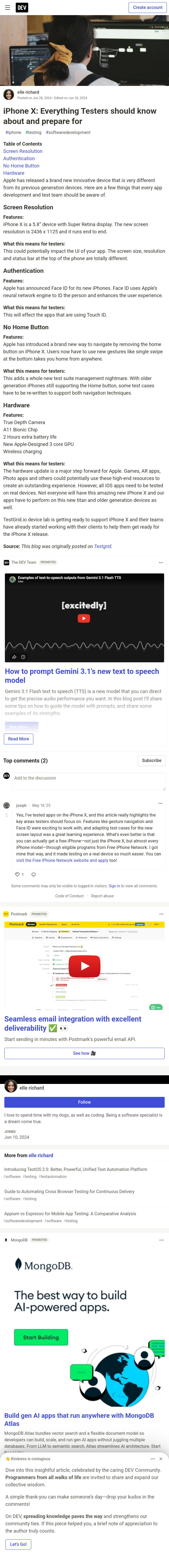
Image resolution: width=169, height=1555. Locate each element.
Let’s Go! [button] (18, 1544)
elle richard (28, 92)
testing (33, 132)
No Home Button (21, 166)
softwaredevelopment (68, 132)
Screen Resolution (23, 151)
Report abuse (102, 896)
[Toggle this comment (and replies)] (7, 815)
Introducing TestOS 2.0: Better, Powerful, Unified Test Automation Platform (84, 1173)
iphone (13, 132)
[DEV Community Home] (22, 7)
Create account (147, 7)
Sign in (114, 886)
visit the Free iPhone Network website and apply (62, 860)
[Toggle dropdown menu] (161, 562)
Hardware (13, 173)
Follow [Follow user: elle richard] (84, 1102)
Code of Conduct (69, 896)
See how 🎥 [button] (84, 1053)
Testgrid (102, 546)
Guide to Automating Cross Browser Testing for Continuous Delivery (84, 1195)
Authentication (19, 158)
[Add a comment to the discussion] (88, 781)
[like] (19, 874)
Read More (18, 738)
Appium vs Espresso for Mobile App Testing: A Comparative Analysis (84, 1217)
